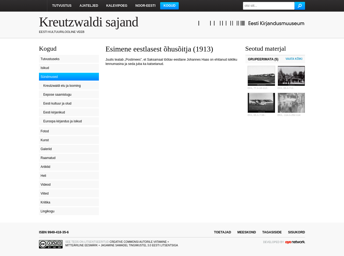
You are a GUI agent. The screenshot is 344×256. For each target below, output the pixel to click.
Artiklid (45, 167)
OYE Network (295, 242)
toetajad (222, 232)
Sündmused (49, 77)
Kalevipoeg (116, 6)
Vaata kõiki (294, 58)
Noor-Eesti (145, 6)
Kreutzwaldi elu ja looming (62, 86)
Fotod (45, 131)
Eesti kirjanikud (54, 112)
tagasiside (272, 232)
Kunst (45, 140)
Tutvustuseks (50, 59)
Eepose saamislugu (57, 94)
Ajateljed (89, 6)
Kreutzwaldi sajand (88, 21)
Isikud (45, 68)
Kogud (169, 6)
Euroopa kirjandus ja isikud (62, 121)
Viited (45, 193)
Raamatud (48, 158)
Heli (43, 176)
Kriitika (45, 202)
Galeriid (46, 149)
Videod (46, 184)
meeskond (246, 232)
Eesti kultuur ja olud (57, 103)
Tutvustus (61, 6)
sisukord (296, 232)
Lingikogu (47, 211)
